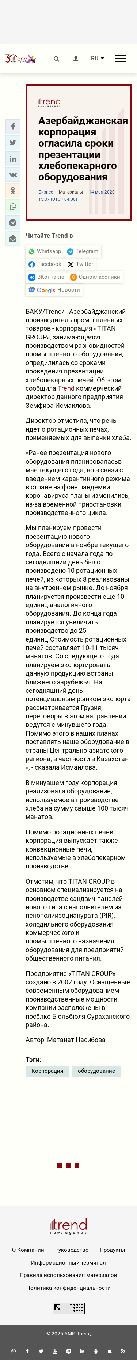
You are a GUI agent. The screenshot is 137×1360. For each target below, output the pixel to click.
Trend (66, 388)
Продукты (112, 1250)
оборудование (96, 1071)
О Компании (28, 1250)
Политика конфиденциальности (68, 1288)
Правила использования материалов (68, 1275)
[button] (13, 126)
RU (94, 58)
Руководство (72, 1250)
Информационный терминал (68, 1262)
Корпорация (47, 1071)
